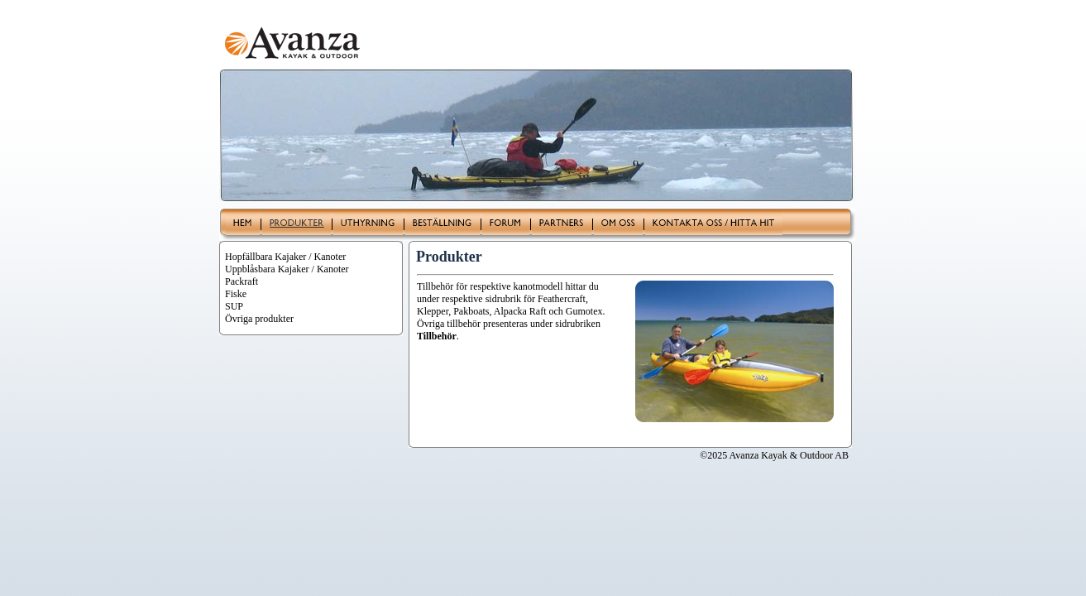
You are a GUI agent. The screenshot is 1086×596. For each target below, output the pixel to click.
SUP (234, 306)
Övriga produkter (259, 318)
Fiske (235, 294)
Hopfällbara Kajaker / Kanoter (285, 256)
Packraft (241, 281)
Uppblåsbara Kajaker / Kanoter (287, 269)
